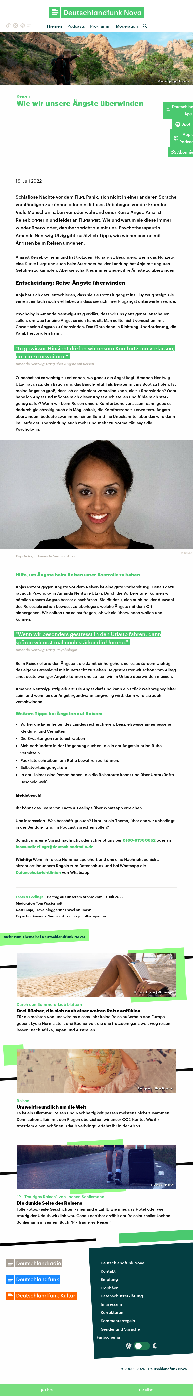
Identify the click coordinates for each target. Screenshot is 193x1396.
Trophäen (110, 1287)
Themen (54, 26)
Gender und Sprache (120, 1329)
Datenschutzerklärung (122, 1295)
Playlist (146, 1389)
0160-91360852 (139, 840)
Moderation (127, 26)
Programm (100, 26)
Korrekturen (112, 1312)
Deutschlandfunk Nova (122, 1262)
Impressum (111, 1304)
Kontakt (108, 1271)
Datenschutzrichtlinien (38, 872)
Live (49, 1389)
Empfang (109, 1279)
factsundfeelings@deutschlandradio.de (54, 846)
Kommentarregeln (118, 1320)
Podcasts (76, 26)
